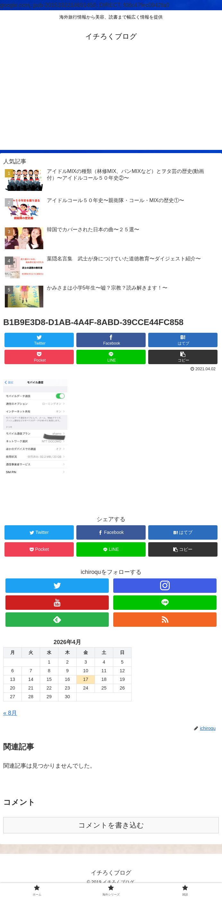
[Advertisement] (111, 105)
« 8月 (10, 713)
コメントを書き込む (111, 825)
